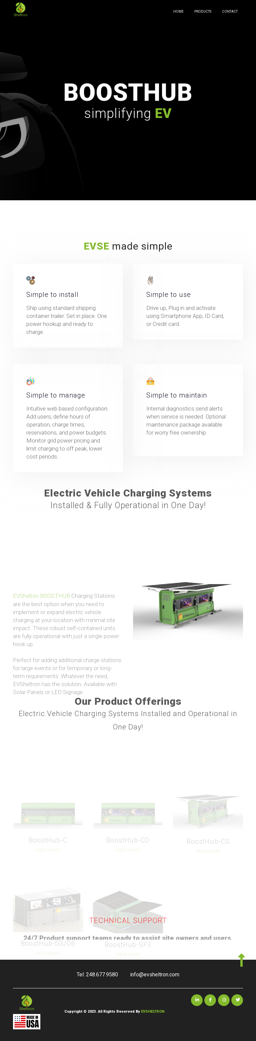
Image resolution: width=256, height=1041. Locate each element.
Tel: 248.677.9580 (97, 974)
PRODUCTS (202, 11)
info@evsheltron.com (154, 974)
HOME (178, 11)
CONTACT (230, 11)
